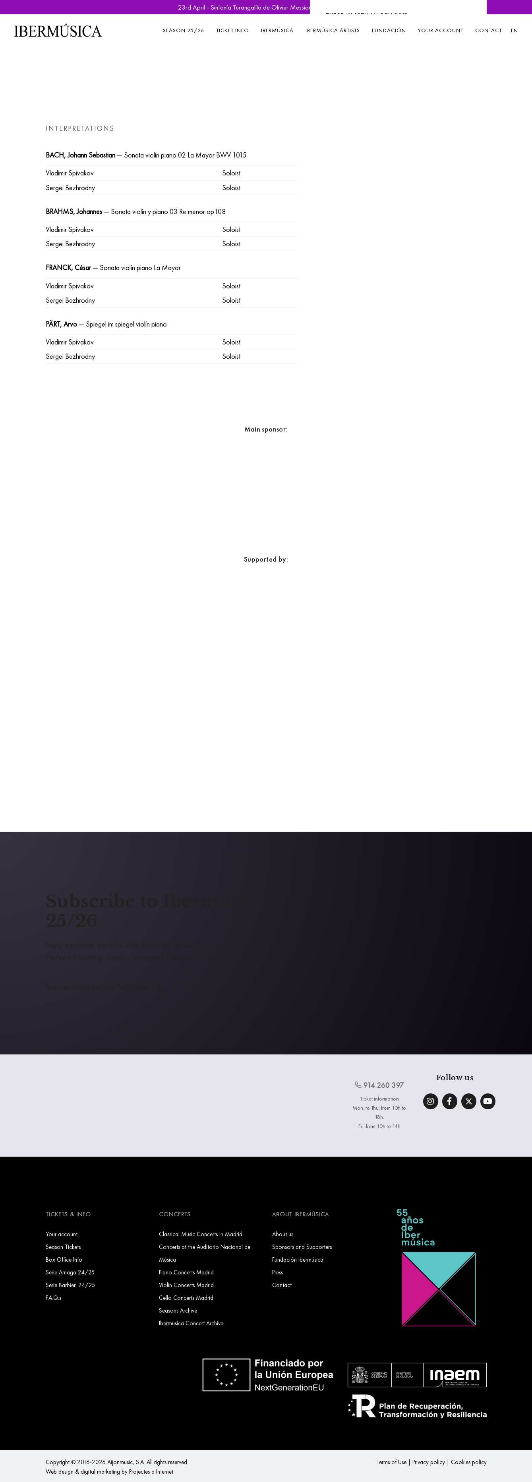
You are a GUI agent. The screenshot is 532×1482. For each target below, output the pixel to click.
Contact (488, 30)
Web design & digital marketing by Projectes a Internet (109, 1471)
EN (514, 30)
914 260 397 (379, 1085)
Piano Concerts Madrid (186, 1272)
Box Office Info (64, 1259)
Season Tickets (63, 1247)
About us (282, 1234)
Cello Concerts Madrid (186, 1297)
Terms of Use (391, 1462)
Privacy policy (428, 1462)
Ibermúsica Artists (333, 30)
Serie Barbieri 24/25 (70, 1285)
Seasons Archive (178, 1310)
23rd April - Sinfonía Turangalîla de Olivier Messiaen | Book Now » (266, 7)
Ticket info (232, 30)
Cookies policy (469, 1462)
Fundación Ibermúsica (297, 1259)
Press (277, 1272)
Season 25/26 (183, 30)
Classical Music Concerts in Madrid (200, 1234)
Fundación (389, 30)
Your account (440, 30)
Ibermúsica (277, 30)
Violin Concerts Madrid (186, 1285)
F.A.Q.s (53, 1297)
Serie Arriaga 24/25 (70, 1272)
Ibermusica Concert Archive (191, 1323)
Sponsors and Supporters (302, 1247)
